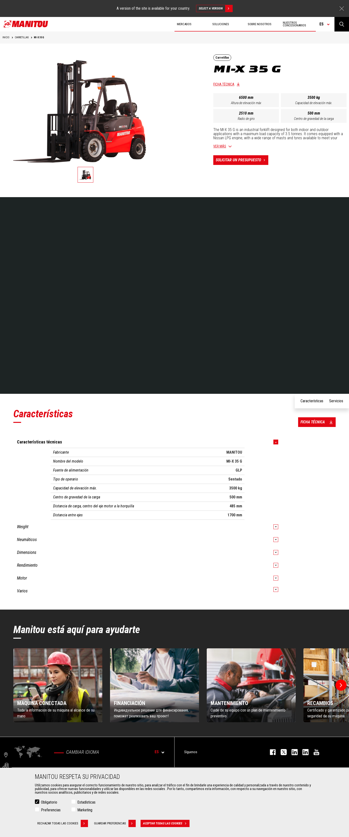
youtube (314, 752)
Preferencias (51, 810)
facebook (270, 752)
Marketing (84, 810)
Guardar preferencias (115, 823)
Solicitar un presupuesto (242, 160)
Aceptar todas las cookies (166, 823)
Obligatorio (49, 802)
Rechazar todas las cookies (62, 823)
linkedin (303, 752)
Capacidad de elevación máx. (313, 103)
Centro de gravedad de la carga (314, 118)
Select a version (215, 8)
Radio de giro (246, 118)
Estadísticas (86, 802)
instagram (292, 752)
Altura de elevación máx (246, 103)
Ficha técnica (223, 84)
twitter (281, 752)
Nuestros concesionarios (294, 24)
